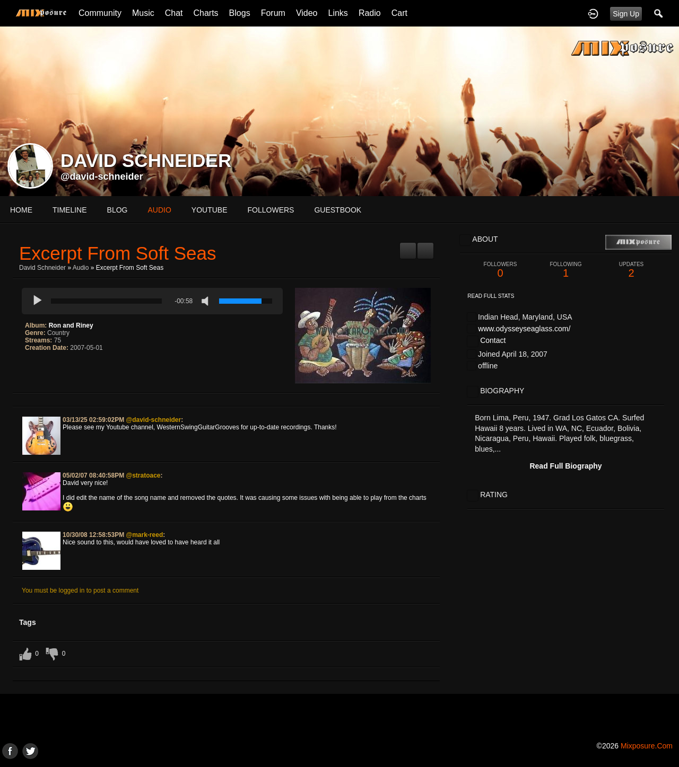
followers (271, 210)
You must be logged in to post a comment (80, 590)
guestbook (337, 210)
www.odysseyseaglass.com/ (524, 328)
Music (143, 12)
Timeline (70, 210)
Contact (493, 340)
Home (21, 210)
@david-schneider (101, 176)
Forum (273, 12)
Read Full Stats (490, 296)
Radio (370, 12)
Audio (81, 267)
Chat (174, 12)
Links (338, 12)
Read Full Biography (565, 466)
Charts (205, 12)
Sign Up (626, 14)
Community (100, 12)
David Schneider (42, 267)
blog (117, 210)
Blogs (239, 12)
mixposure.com (647, 746)
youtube (209, 210)
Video (307, 12)
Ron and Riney (71, 325)
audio (159, 210)
